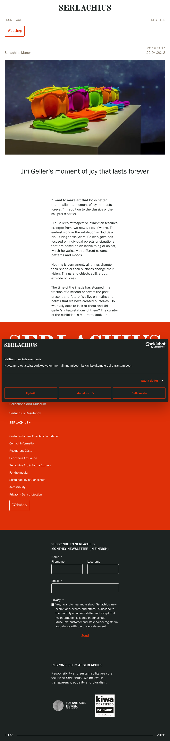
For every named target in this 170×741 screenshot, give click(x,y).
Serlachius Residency (25, 413)
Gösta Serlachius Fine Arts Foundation (34, 436)
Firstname (57, 562)
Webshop (14, 30)
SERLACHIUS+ (20, 423)
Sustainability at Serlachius (27, 480)
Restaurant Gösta (20, 451)
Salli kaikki (139, 393)
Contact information (22, 443)
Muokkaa (85, 393)
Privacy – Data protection (25, 494)
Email (56, 581)
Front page (13, 20)
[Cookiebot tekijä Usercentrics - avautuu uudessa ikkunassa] (148, 345)
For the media (18, 473)
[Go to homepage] (85, 8)
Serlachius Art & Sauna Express (30, 465)
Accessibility (17, 487)
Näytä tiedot (149, 380)
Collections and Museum (27, 404)
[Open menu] (161, 31)
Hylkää (31, 393)
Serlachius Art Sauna (23, 458)
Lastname (93, 562)
